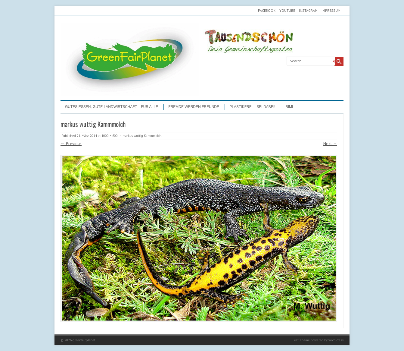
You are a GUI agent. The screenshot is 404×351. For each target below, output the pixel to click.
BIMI (289, 107)
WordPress (335, 340)
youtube (287, 10)
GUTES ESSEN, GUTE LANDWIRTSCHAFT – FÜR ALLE (111, 107)
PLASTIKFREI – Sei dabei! (252, 107)
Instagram (308, 10)
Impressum (331, 10)
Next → (330, 143)
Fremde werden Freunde (193, 107)
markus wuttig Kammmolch (142, 136)
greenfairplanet (84, 340)
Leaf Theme (301, 340)
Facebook (266, 10)
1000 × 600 (109, 136)
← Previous (71, 143)
